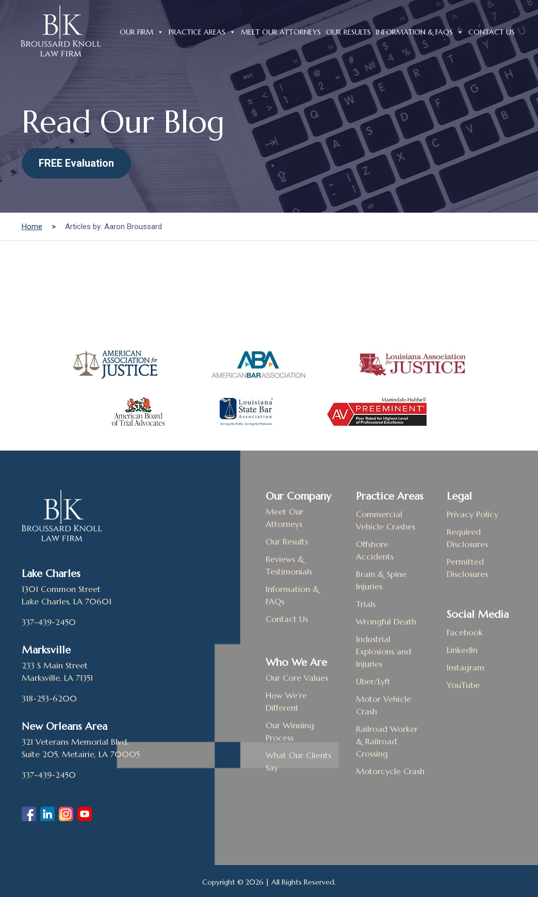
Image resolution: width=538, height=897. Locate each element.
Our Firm (142, 31)
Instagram (465, 667)
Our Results (348, 32)
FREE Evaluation (76, 163)
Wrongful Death (386, 621)
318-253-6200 (49, 698)
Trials (366, 604)
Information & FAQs (419, 31)
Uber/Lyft (373, 681)
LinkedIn (462, 650)
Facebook (465, 632)
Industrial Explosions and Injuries (383, 651)
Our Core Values (297, 677)
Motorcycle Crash (390, 771)
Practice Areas (202, 31)
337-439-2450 (49, 622)
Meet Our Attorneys (281, 32)
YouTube (463, 685)
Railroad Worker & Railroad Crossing (387, 741)
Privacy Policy (472, 514)
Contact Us (491, 32)
